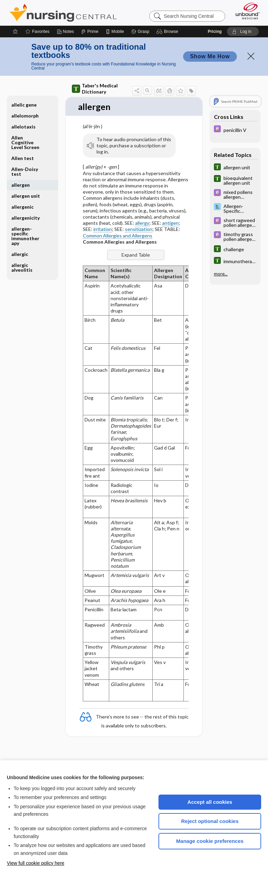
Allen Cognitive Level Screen (25, 142)
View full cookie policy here (35, 863)
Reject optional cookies (210, 821)
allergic (19, 254)
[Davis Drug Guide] (235, 129)
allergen (20, 185)
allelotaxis (23, 127)
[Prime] (89, 31)
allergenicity (25, 218)
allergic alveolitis (22, 267)
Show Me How (210, 56)
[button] (168, 31)
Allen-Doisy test (24, 171)
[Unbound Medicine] (245, 11)
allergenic (22, 207)
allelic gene (24, 105)
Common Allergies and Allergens (117, 235)
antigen (170, 223)
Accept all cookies (210, 802)
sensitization (138, 229)
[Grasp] (140, 31)
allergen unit (25, 196)
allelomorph (25, 116)
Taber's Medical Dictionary (95, 89)
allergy (142, 223)
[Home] (15, 31)
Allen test (22, 158)
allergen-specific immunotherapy (25, 236)
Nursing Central (63, 12)
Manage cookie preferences (210, 841)
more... (221, 274)
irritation (102, 229)
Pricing (215, 31)
